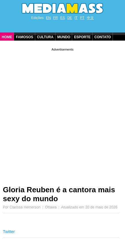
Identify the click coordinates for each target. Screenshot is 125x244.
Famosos (24, 37)
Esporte (82, 37)
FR (55, 18)
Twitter (9, 231)
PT (82, 18)
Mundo (63, 37)
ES (62, 18)
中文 (90, 18)
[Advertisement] (62, 114)
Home (7, 37)
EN (48, 18)
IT (76, 18)
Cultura (45, 37)
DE (69, 18)
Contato (102, 37)
